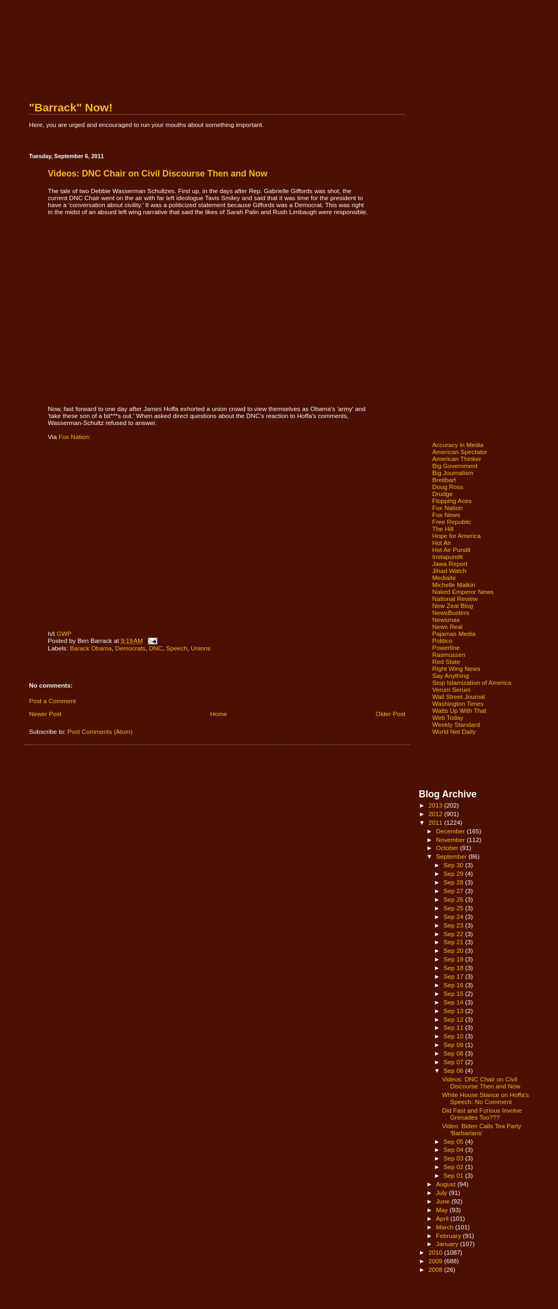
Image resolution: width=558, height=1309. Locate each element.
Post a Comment (52, 700)
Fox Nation (447, 507)
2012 (436, 813)
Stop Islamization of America (471, 682)
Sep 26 (454, 899)
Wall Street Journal (458, 696)
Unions (200, 648)
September (452, 856)
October (448, 847)
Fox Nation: (75, 436)
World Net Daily (454, 731)
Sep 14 (454, 1002)
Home (218, 713)
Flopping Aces (451, 500)
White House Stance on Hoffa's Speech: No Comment (485, 1098)
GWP (63, 633)
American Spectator (460, 451)
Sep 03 (454, 1158)
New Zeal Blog (452, 605)
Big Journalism (453, 472)
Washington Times (458, 703)
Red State (446, 661)
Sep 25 (454, 907)
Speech (177, 648)
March (445, 1226)
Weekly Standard (456, 724)
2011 (436, 822)
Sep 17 (454, 976)
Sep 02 (454, 1166)
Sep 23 (454, 925)
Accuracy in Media (457, 444)
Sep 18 (454, 967)
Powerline (446, 647)
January (448, 1243)
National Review (454, 598)
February (449, 1235)
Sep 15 (454, 993)
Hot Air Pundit (451, 549)
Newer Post (45, 713)
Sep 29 (454, 873)
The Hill (443, 528)
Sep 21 (454, 941)
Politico (442, 640)
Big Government (454, 465)
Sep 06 (454, 1070)
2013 (436, 805)
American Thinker (456, 458)
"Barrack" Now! (70, 107)
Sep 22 (454, 933)
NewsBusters (450, 612)
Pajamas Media (453, 633)
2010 (436, 1252)
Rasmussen (449, 654)
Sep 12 (454, 1019)
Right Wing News (456, 668)
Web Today (447, 717)
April (443, 1218)
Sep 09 (454, 1044)
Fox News (446, 514)
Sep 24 (454, 916)
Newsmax (446, 619)
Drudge (442, 493)
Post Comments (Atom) (99, 731)
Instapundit (447, 556)
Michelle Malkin (453, 584)
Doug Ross (447, 486)
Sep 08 (454, 1053)
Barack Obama (91, 648)
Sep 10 (454, 1035)
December (451, 830)
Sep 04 (454, 1149)
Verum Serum (451, 689)
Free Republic (451, 521)
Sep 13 (454, 1010)
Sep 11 (454, 1027)
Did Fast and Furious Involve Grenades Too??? (482, 1114)
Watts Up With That (459, 710)
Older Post (390, 713)
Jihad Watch (449, 570)
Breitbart (444, 479)
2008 (436, 1269)
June (444, 1201)
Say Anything (450, 675)
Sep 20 (454, 950)
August (446, 1183)
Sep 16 (454, 984)
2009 (436, 1260)
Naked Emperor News (462, 591)
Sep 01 (454, 1175)
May (442, 1209)
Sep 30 (454, 864)
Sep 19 (454, 959)
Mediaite (444, 577)
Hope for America (456, 535)
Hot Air (441, 542)
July (442, 1192)
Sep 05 (454, 1141)
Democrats (130, 648)
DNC (155, 648)
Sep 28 (454, 882)
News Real (447, 626)
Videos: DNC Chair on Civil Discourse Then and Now (481, 1082)
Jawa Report (450, 563)
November (451, 839)
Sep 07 (454, 1061)
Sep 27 (454, 890)
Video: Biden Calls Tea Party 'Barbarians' (481, 1129)
